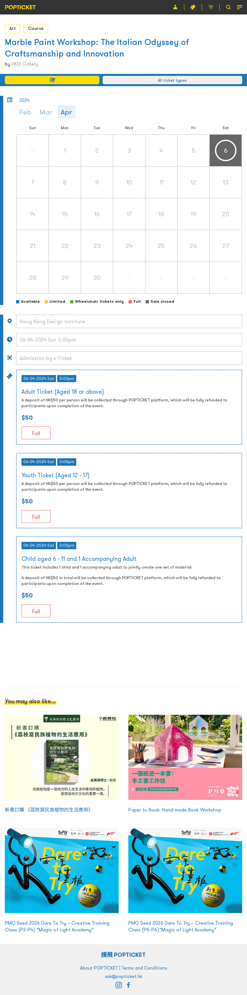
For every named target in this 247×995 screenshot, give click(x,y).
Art (12, 28)
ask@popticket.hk (123, 976)
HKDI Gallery (25, 64)
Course (35, 28)
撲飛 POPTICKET (123, 954)
